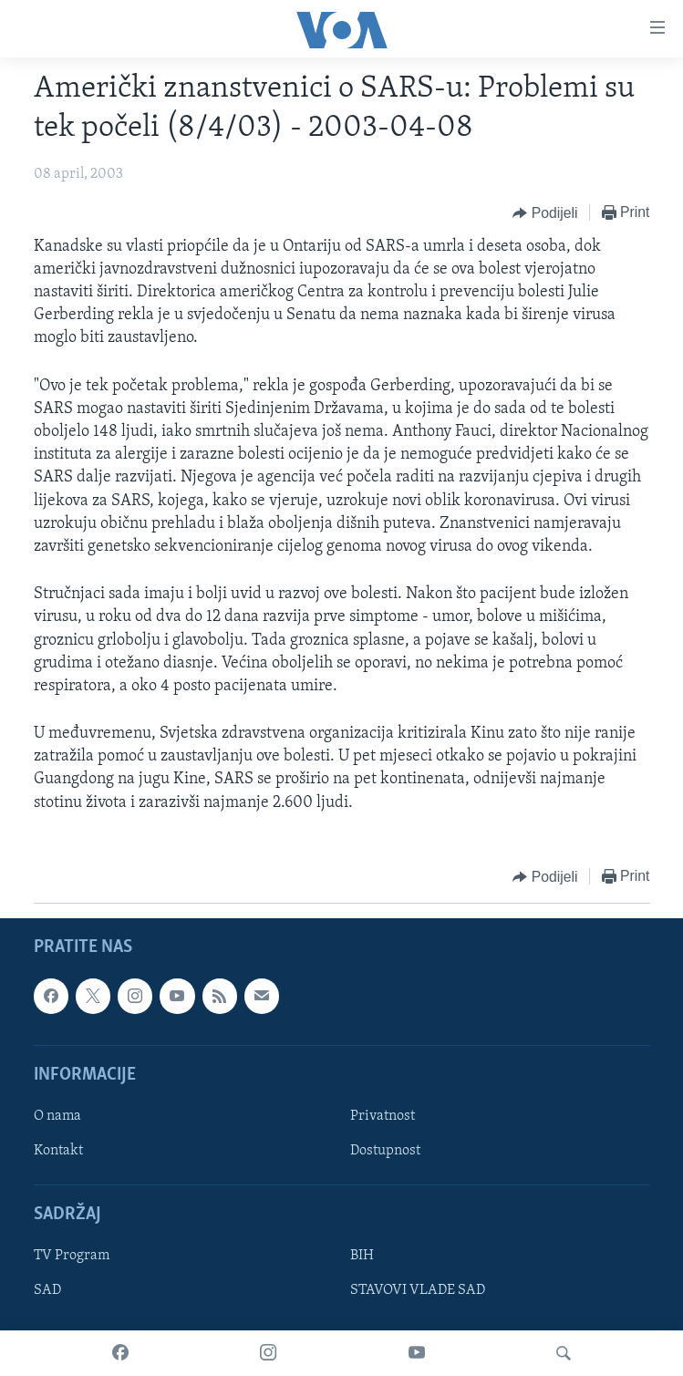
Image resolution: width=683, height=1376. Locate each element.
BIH (362, 1255)
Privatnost (382, 1116)
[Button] (544, 213)
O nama (57, 1116)
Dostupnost (385, 1150)
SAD (47, 1290)
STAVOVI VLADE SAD (417, 1290)
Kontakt (58, 1150)
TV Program (71, 1255)
